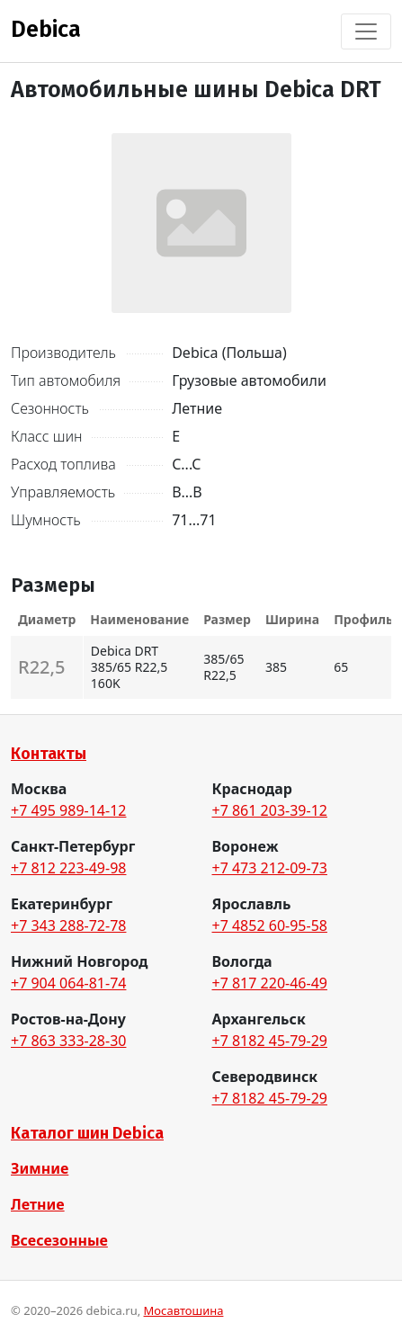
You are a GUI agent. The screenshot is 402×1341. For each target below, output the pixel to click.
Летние (38, 1204)
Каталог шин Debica (87, 1133)
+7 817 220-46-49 (269, 983)
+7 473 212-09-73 (269, 868)
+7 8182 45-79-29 (269, 1040)
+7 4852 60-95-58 (269, 925)
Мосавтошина (184, 1310)
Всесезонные (59, 1240)
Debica (46, 29)
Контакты (48, 754)
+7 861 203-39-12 (269, 810)
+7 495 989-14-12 (68, 810)
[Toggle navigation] (366, 31)
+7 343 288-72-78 (68, 925)
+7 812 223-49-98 (68, 868)
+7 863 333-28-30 (68, 1040)
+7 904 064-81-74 (68, 983)
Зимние (39, 1168)
